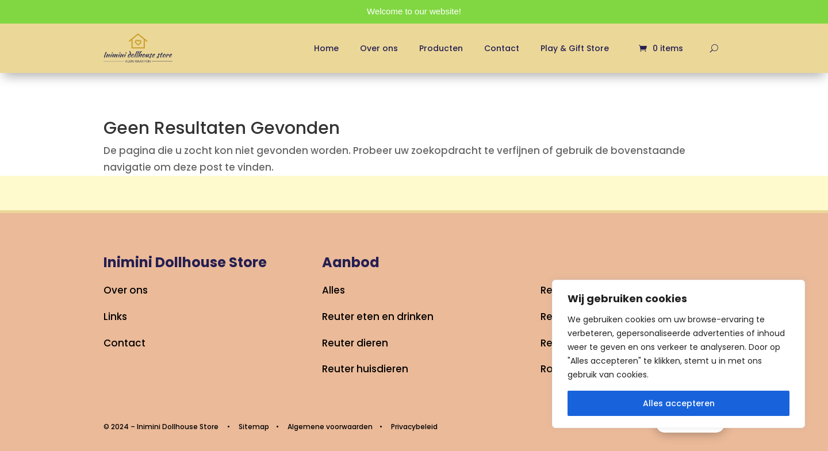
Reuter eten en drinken (378, 316)
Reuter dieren (355, 343)
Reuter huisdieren (365, 369)
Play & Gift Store (574, 48)
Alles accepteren (679, 403)
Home (326, 48)
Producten (441, 48)
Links (115, 316)
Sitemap (254, 426)
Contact (501, 48)
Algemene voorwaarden (330, 426)
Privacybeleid (414, 426)
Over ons (379, 48)
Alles (333, 290)
